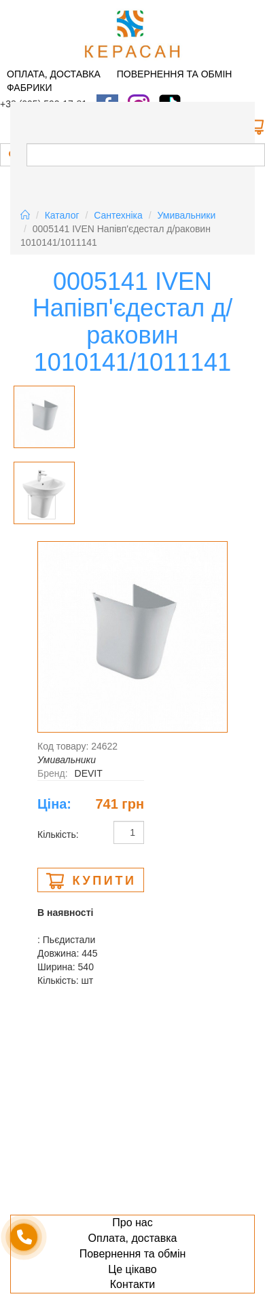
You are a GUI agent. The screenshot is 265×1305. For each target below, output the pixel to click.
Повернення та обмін (174, 74)
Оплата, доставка (54, 74)
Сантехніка (118, 215)
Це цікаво (132, 1269)
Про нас (132, 1222)
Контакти (133, 1284)
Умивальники (187, 215)
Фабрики (29, 87)
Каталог (62, 215)
